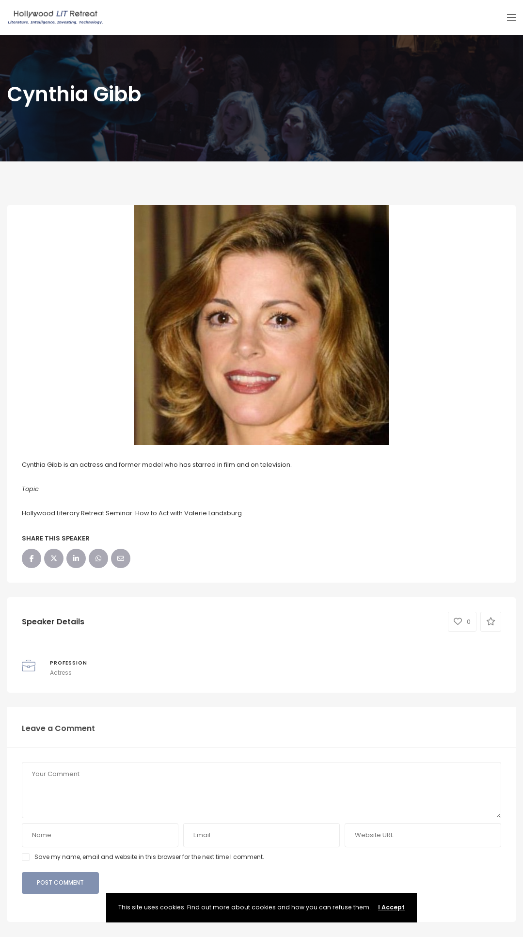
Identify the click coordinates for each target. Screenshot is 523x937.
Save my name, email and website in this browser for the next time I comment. (149, 857)
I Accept (391, 907)
